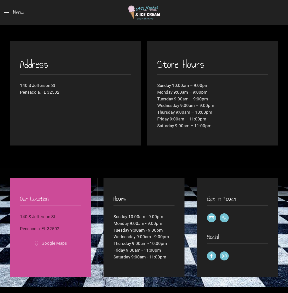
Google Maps (50, 243)
